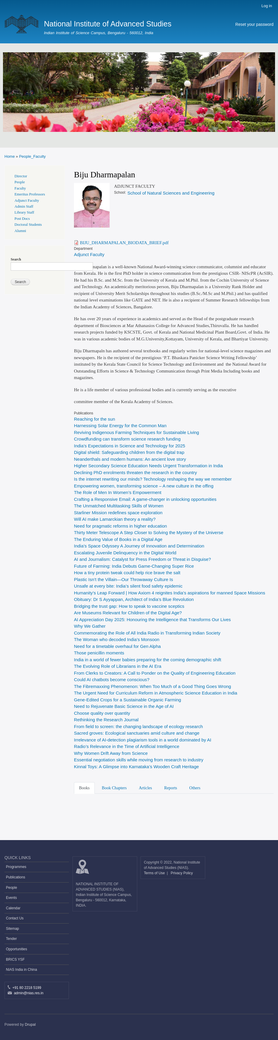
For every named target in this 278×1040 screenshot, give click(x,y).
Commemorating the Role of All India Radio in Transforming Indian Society (147, 632)
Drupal (30, 1024)
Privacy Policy (182, 873)
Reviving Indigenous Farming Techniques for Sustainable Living (136, 432)
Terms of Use (155, 873)
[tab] (85, 787)
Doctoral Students (28, 224)
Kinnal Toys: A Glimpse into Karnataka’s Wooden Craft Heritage (136, 766)
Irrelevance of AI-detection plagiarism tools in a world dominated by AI (142, 739)
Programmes (16, 867)
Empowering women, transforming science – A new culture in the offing (143, 485)
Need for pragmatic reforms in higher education (120, 525)
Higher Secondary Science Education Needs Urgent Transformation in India (148, 465)
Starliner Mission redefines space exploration (118, 512)
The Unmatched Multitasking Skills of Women (118, 505)
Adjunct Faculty (89, 254)
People (20, 182)
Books (84, 788)
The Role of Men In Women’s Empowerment (117, 492)
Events (11, 898)
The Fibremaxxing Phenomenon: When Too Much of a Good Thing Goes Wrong (153, 686)
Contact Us (14, 918)
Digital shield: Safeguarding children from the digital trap (129, 452)
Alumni (20, 231)
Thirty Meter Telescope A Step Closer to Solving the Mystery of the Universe (148, 532)
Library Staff (24, 212)
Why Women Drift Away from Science (111, 753)
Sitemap (12, 929)
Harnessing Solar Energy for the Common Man (120, 425)
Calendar (13, 908)
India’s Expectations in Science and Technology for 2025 (129, 445)
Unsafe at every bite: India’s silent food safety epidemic (128, 585)
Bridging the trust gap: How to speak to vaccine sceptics (129, 606)
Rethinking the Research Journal (106, 719)
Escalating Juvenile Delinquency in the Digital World (125, 552)
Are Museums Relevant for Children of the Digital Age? (128, 612)
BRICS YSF (15, 959)
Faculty (20, 188)
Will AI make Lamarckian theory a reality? (115, 519)
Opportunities (16, 949)
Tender (11, 939)
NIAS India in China (21, 970)
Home (9, 156)
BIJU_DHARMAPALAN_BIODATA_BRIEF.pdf (124, 242)
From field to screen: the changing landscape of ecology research (138, 726)
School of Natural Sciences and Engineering (170, 192)
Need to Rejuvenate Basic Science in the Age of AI (124, 706)
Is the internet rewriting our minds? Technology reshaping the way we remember (153, 479)
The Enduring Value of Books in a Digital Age (119, 539)
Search (16, 259)
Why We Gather (89, 626)
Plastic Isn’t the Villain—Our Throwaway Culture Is (123, 579)
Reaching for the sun (94, 419)
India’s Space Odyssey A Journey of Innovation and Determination (139, 545)
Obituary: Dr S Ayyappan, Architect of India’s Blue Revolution (134, 599)
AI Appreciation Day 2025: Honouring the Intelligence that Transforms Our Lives (152, 619)
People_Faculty (32, 156)
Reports (170, 788)
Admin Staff (24, 206)
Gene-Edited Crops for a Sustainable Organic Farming (127, 699)
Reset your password (254, 24)
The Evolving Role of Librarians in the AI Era (117, 666)
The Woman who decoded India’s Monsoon (116, 639)
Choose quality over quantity (102, 713)
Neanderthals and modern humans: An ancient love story (130, 459)
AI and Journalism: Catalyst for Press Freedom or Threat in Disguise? (142, 559)
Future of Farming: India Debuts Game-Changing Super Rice (134, 566)
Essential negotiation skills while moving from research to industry (138, 759)
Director (21, 176)
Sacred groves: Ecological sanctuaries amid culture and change (136, 733)
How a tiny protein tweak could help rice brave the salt (127, 572)
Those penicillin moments (99, 652)
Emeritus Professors (30, 194)
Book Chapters (114, 788)
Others (194, 788)
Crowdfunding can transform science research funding (127, 438)
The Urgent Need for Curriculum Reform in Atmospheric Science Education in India (155, 692)
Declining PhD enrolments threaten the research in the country (135, 472)
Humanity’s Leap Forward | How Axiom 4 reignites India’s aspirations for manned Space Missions (169, 592)
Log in (266, 6)
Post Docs (22, 219)
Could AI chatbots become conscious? (112, 679)
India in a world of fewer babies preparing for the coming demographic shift (148, 659)
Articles (145, 788)
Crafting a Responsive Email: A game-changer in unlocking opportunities (145, 499)
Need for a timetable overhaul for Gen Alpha (117, 646)
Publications (15, 877)
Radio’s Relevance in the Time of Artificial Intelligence (126, 746)
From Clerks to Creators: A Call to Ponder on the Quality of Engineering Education (155, 673)
